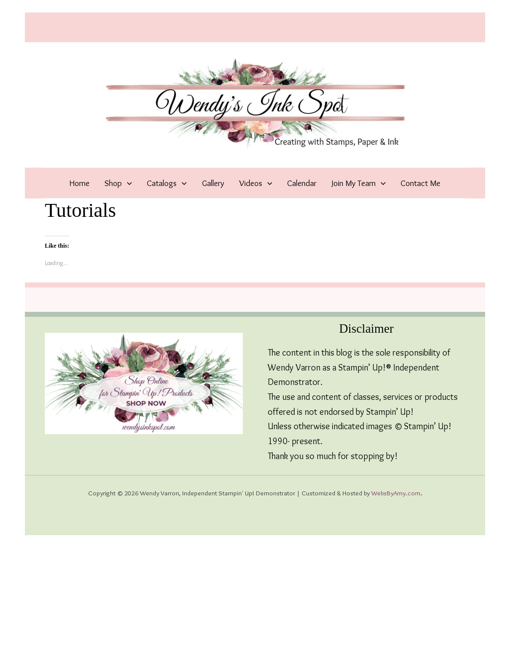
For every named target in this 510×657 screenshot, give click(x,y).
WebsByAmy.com (395, 493)
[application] (127, 183)
